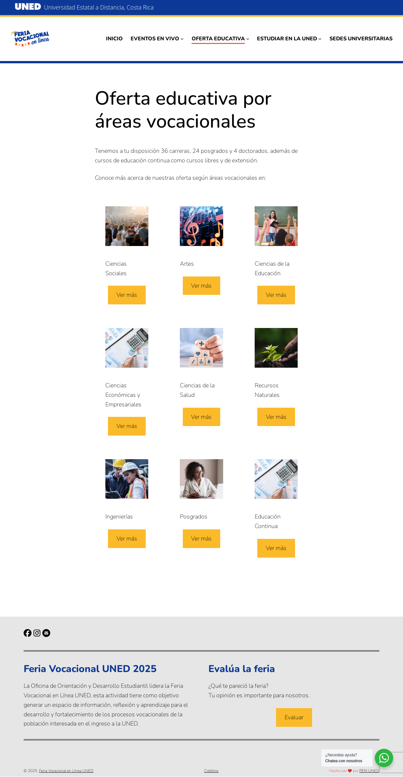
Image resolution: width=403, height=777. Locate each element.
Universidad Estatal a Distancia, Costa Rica (99, 7)
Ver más (127, 295)
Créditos (211, 770)
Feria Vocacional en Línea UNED (66, 770)
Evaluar (294, 717)
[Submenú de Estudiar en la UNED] (320, 38)
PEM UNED (369, 771)
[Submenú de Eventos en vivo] (182, 38)
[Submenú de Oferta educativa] (247, 38)
